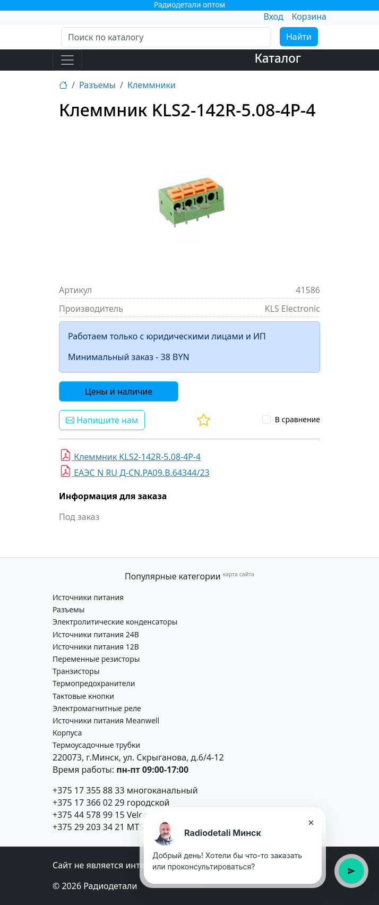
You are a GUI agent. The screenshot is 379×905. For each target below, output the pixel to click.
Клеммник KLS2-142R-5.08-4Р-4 (130, 456)
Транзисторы (76, 671)
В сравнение (297, 419)
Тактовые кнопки (83, 696)
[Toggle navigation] (67, 60)
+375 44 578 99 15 (89, 815)
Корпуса (67, 733)
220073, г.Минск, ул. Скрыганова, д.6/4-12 (138, 757)
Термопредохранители (94, 683)
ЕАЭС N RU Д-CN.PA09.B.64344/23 (134, 472)
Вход (273, 16)
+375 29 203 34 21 (89, 827)
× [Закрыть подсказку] (311, 822)
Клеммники (151, 85)
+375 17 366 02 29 (89, 802)
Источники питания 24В (96, 634)
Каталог (277, 58)
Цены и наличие (118, 391)
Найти (299, 36)
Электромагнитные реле (97, 708)
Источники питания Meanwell (106, 720)
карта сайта (238, 574)
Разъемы (97, 85)
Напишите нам (102, 420)
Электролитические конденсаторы (115, 622)
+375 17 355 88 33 (89, 790)
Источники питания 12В (96, 647)
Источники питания (88, 597)
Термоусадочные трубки (96, 745)
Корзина (309, 16)
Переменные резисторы (96, 659)
